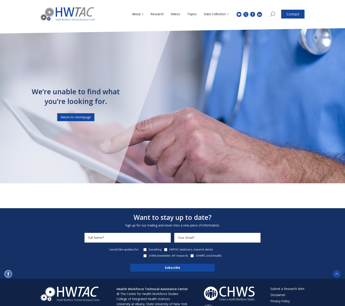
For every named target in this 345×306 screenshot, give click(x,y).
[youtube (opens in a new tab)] (239, 14)
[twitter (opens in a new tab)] (245, 14)
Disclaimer (277, 295)
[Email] (217, 238)
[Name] (127, 238)
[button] (8, 274)
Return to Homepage (76, 117)
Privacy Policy (280, 301)
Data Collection (215, 14)
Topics (192, 14)
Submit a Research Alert (287, 289)
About (136, 14)
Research (157, 14)
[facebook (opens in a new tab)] (252, 14)
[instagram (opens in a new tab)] (259, 14)
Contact (292, 14)
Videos (175, 14)
